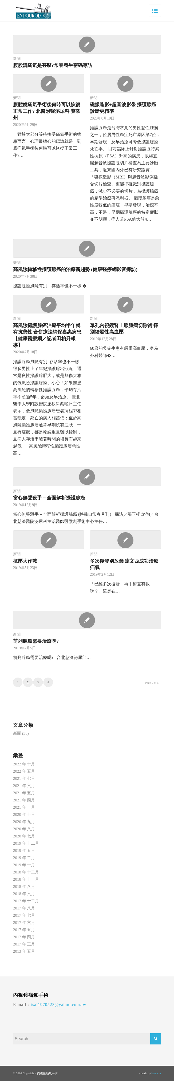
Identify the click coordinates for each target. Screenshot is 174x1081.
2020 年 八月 (24, 829)
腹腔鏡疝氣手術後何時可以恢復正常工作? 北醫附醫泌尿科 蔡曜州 (46, 111)
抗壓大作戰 (25, 561)
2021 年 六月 (24, 786)
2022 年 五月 (24, 771)
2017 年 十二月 (26, 901)
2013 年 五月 (24, 951)
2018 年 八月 (24, 886)
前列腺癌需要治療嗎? (36, 641)
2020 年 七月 (24, 836)
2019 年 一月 (24, 865)
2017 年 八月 (24, 908)
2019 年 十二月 (26, 843)
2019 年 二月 (24, 858)
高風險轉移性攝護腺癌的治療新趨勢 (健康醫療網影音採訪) (75, 269)
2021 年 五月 (24, 793)
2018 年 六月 (24, 894)
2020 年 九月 (24, 822)
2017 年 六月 (24, 922)
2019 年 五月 (24, 850)
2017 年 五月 (24, 930)
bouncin (156, 1073)
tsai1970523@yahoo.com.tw (58, 1004)
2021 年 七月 (24, 778)
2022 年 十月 (24, 764)
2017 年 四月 (24, 937)
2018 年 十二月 (26, 872)
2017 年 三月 (24, 944)
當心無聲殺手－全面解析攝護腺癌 (49, 497)
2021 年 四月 (24, 800)
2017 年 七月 (24, 915)
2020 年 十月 (24, 814)
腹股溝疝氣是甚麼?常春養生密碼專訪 (52, 65)
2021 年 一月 (24, 807)
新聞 (17, 59)
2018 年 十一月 (26, 879)
